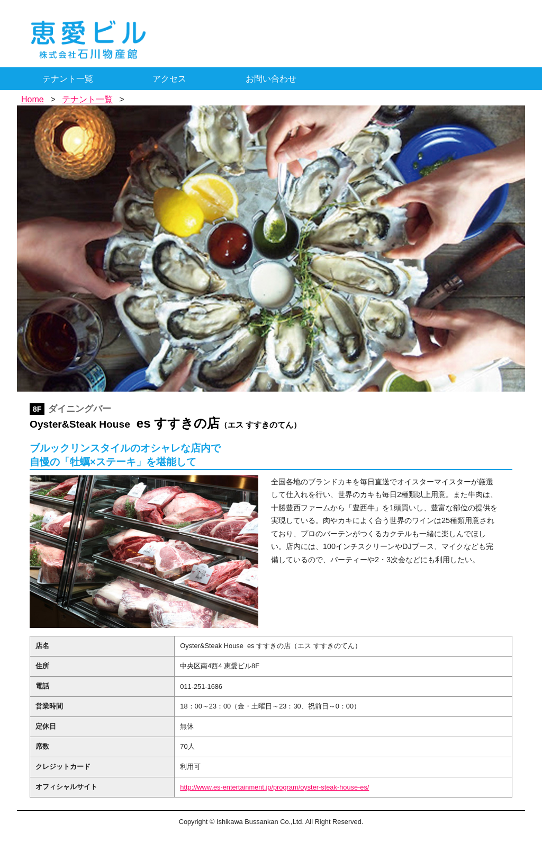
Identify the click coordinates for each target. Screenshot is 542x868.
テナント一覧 (67, 78)
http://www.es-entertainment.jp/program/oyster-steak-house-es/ (274, 787)
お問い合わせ (271, 78)
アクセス (169, 78)
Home (32, 99)
